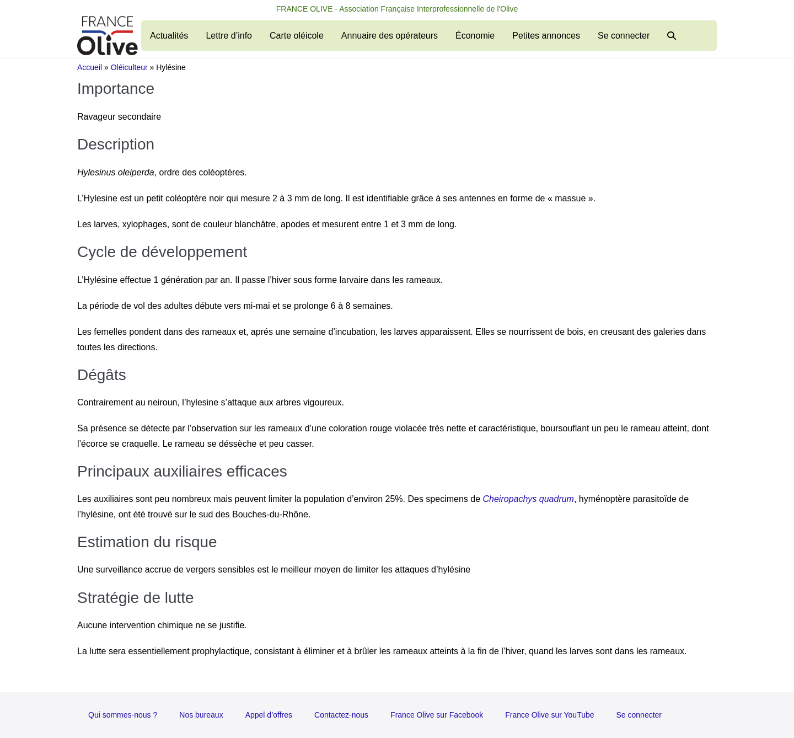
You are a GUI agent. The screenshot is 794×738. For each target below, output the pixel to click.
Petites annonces (546, 35)
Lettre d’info (229, 35)
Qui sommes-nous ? (122, 714)
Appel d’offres (268, 714)
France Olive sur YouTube (549, 714)
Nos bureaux (201, 714)
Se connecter (624, 35)
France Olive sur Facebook (436, 714)
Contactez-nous (341, 714)
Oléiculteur (129, 67)
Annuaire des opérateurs (389, 35)
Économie (475, 35)
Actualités (169, 35)
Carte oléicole (297, 35)
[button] (671, 35)
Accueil (89, 67)
